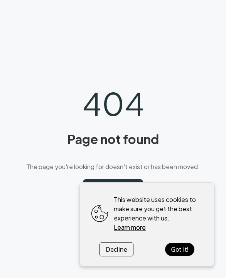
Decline (116, 249)
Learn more (130, 227)
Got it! (179, 249)
